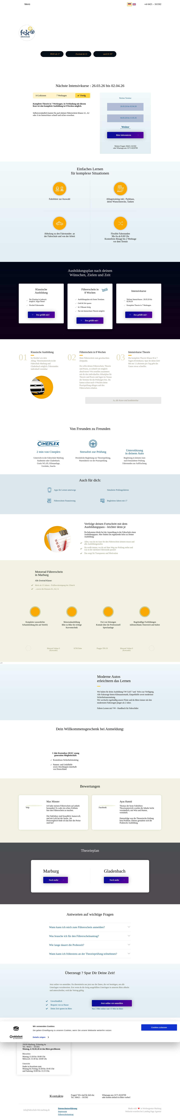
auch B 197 (107, 54)
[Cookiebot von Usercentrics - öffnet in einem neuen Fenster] (16, 1112)
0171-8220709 (132, 147)
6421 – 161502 (151, 4)
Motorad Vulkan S (53, 644)
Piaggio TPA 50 (102, 643)
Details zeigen (39, 1112)
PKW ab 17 (55, 54)
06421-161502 (131, 145)
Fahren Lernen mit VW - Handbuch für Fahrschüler (117, 703)
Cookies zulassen (159, 1102)
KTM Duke (78, 643)
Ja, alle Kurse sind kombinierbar (143, 383)
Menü (27, 4)
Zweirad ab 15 (81, 54)
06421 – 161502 (81, 1092)
